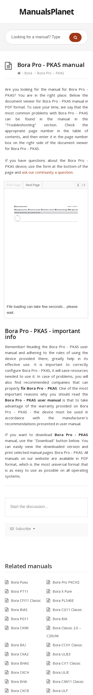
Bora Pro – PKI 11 (25, 633)
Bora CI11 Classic (67, 550)
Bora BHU (19, 587)
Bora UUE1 (61, 651)
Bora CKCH (20, 560)
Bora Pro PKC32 (24, 642)
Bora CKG (19, 596)
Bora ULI (60, 596)
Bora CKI (18, 624)
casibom (35, 692)
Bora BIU (18, 532)
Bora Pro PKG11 (66, 587)
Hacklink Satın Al (13, 692)
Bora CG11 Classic (67, 497)
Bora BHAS (20, 550)
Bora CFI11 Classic (26, 488)
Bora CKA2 (20, 541)
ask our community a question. (47, 172)
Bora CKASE (62, 605)
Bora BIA (60, 506)
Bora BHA (19, 569)
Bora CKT (19, 614)
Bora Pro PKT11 (24, 605)
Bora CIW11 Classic (68, 569)
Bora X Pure (62, 479)
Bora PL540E (63, 488)
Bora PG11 (20, 506)
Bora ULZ (60, 614)
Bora (28, 73)
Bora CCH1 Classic (67, 532)
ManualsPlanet (46, 11)
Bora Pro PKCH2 (66, 469)
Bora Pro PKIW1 (24, 651)
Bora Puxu (19, 469)
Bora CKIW (20, 515)
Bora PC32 (61, 642)
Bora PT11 (19, 479)
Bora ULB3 (61, 541)
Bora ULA (60, 633)
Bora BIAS (19, 497)
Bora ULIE (61, 560)
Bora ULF (60, 578)
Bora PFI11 (62, 624)
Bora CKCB (20, 578)
